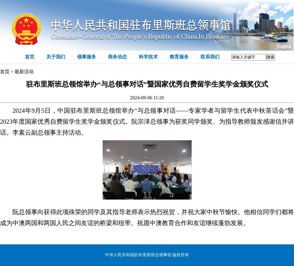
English (284, 46)
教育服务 (179, 56)
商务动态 (117, 56)
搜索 (270, 57)
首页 (29, 56)
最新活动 (24, 71)
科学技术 (148, 56)
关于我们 (55, 56)
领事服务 (86, 56)
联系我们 (210, 56)
